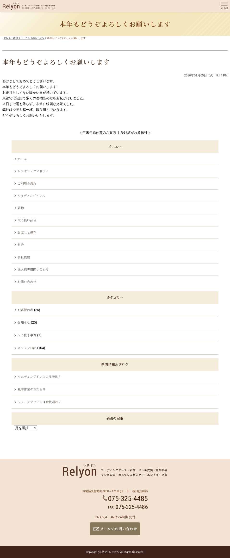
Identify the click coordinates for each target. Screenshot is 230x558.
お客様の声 (25, 309)
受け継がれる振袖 (134, 132)
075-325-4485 (125, 498)
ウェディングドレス (31, 195)
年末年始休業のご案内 (99, 132)
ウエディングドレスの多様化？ (39, 376)
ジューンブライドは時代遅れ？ (39, 402)
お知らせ (24, 322)
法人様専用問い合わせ (33, 269)
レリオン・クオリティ (33, 171)
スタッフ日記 (27, 347)
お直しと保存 (27, 232)
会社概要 (24, 257)
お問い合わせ (27, 281)
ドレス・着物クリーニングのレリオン (24, 38)
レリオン (114, 552)
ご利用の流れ (27, 183)
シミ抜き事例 (27, 335)
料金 (21, 244)
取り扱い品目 (27, 220)
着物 (21, 208)
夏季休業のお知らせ (32, 389)
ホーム (22, 159)
